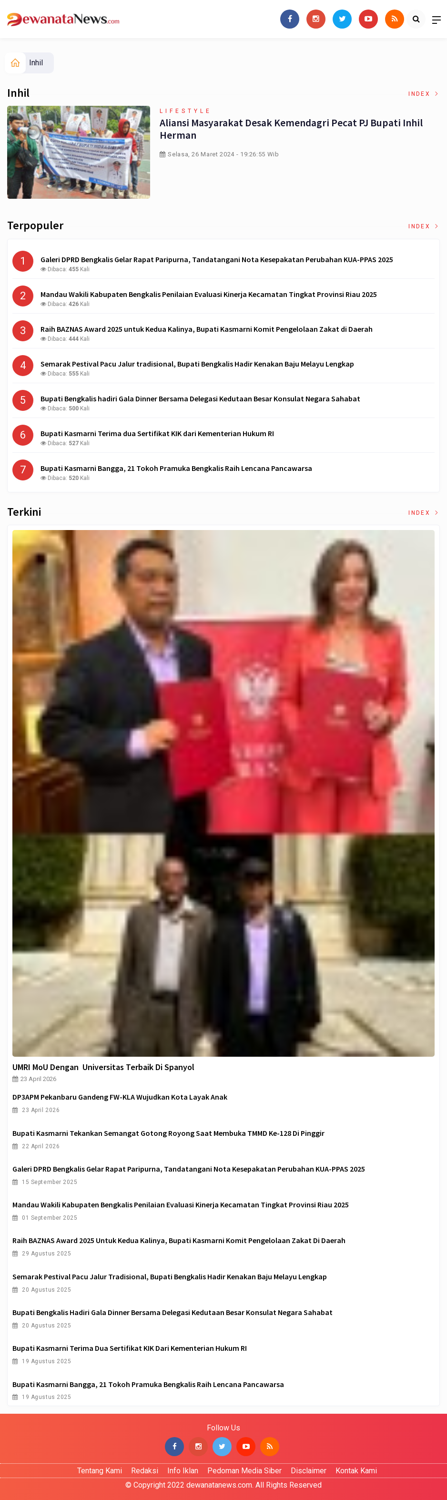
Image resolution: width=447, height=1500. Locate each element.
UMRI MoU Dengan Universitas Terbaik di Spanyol (103, 1066)
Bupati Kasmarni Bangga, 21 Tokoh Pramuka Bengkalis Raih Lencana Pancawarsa (148, 1384)
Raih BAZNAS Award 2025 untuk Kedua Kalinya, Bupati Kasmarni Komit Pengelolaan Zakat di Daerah (178, 1240)
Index (424, 94)
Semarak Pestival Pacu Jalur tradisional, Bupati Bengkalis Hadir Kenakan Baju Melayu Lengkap (169, 1276)
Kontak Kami (356, 1470)
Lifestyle (186, 111)
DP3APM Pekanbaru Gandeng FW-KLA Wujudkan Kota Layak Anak (119, 1097)
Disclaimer (308, 1470)
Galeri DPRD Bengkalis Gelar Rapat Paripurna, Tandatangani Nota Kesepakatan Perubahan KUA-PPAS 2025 (188, 1168)
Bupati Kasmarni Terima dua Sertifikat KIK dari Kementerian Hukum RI (129, 1348)
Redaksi (144, 1470)
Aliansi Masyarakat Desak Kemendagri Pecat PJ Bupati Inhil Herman (291, 129)
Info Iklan (182, 1470)
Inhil (36, 62)
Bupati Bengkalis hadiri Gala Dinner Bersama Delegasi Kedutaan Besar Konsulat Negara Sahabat (172, 1312)
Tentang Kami (99, 1470)
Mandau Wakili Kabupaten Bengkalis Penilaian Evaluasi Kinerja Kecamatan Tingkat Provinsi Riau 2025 (180, 1204)
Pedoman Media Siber (244, 1470)
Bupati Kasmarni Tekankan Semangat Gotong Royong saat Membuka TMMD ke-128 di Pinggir (168, 1133)
